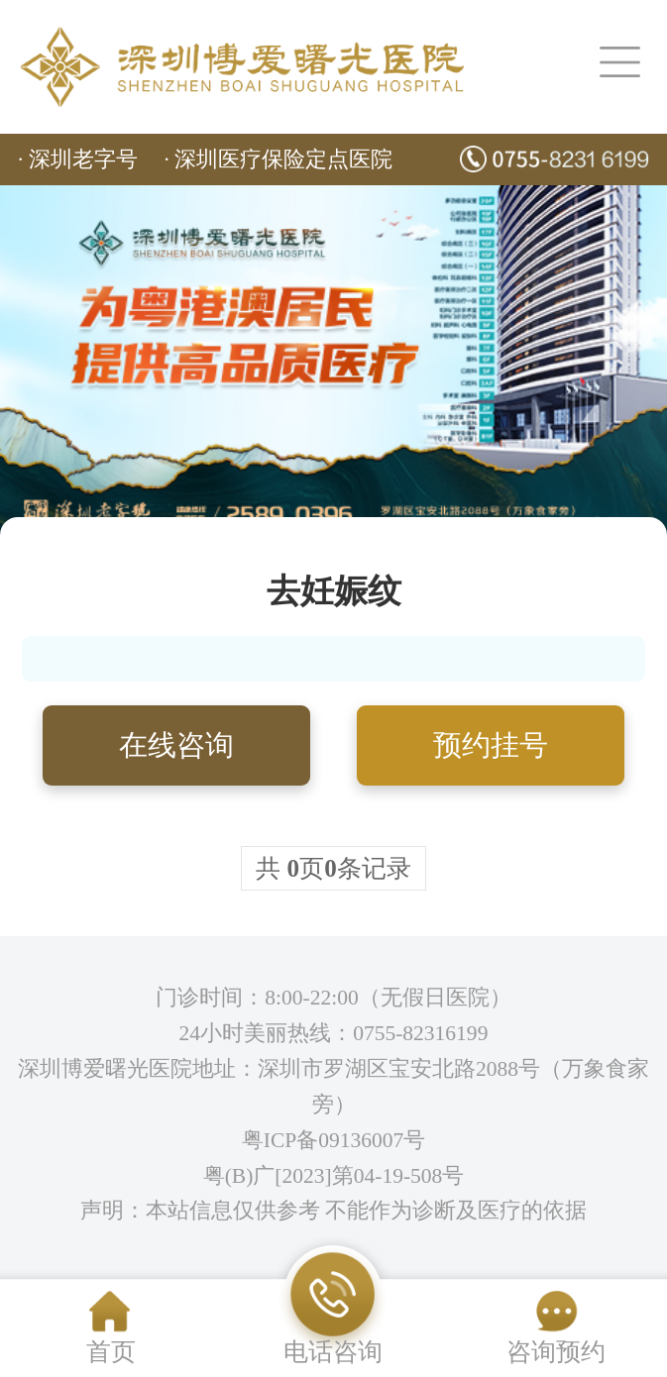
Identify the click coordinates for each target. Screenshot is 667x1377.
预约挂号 (490, 745)
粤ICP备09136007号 (334, 1140)
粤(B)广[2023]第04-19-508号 (334, 1176)
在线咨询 (176, 745)
